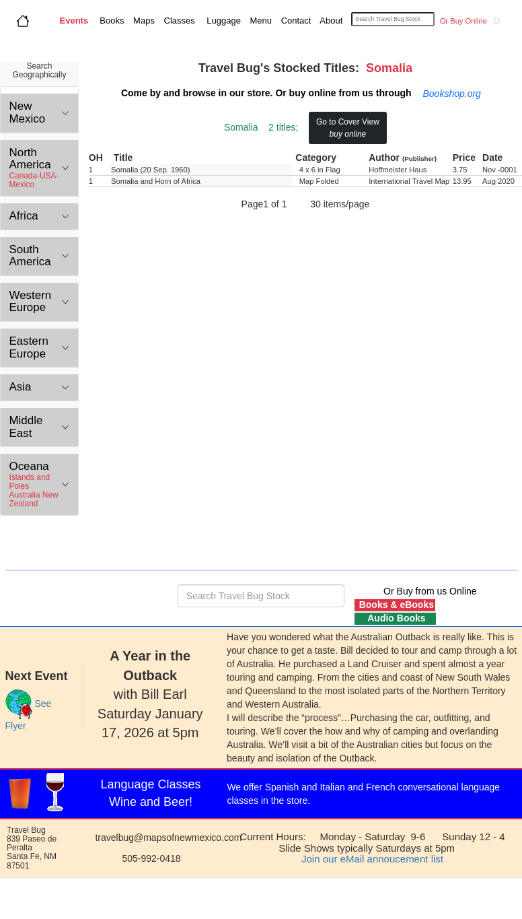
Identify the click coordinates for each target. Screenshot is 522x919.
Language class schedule (366, 800)
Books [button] (109, 20)
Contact (294, 20)
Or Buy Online (462, 21)
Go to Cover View (347, 128)
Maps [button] (143, 20)
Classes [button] (178, 20)
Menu (260, 20)
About (332, 20)
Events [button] (74, 20)
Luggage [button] (222, 20)
